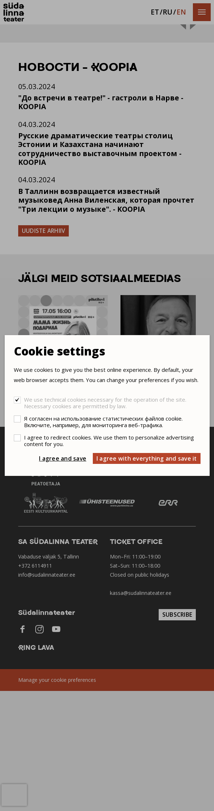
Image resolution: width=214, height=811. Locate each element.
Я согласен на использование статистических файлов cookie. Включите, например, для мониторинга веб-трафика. (103, 421)
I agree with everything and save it (146, 458)
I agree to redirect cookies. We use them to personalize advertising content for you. (109, 440)
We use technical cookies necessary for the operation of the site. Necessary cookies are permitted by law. (105, 402)
